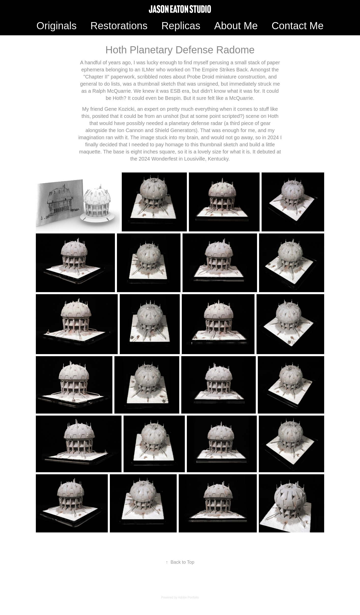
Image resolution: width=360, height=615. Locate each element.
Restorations (119, 25)
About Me (236, 25)
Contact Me (298, 25)
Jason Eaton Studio (180, 9)
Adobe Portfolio (188, 597)
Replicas (180, 25)
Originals (56, 25)
